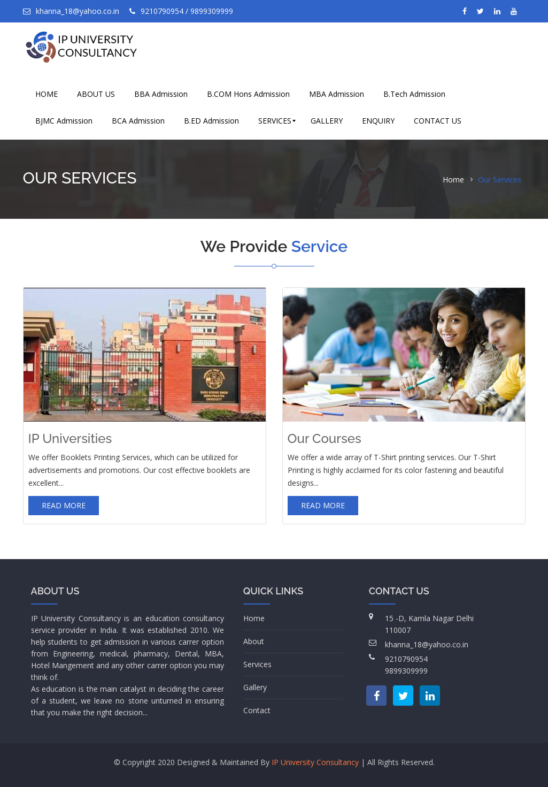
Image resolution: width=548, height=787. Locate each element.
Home (453, 180)
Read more (64, 505)
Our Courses (324, 438)
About (253, 641)
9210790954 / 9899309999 (181, 11)
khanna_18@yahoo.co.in (71, 11)
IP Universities (70, 438)
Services (257, 664)
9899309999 (406, 671)
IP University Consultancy (315, 762)
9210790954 (406, 659)
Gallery (255, 687)
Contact (257, 710)
